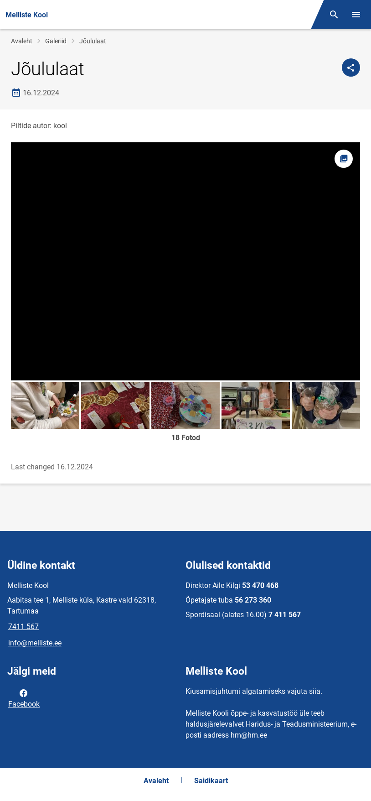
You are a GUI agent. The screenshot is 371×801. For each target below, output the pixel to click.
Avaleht (21, 41)
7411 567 (23, 626)
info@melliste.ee (35, 643)
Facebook (24, 698)
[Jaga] (351, 67)
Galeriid (56, 41)
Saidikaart (211, 780)
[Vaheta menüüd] (355, 14)
